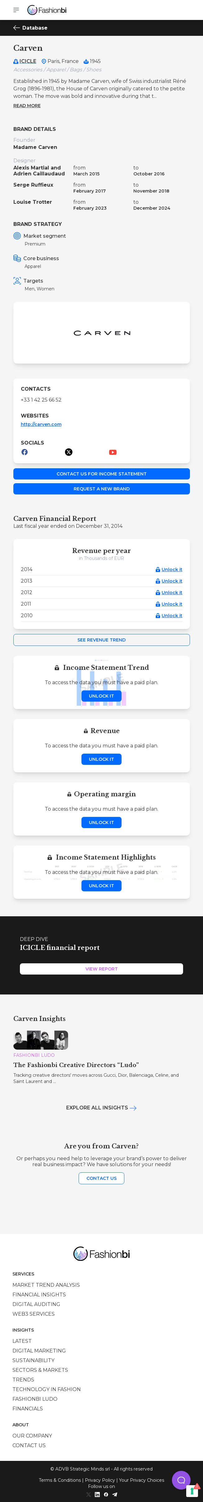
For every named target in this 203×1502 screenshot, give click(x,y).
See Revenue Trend (101, 640)
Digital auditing (36, 1304)
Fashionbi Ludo (35, 1399)
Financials (27, 1409)
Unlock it (172, 569)
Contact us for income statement (102, 474)
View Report (101, 969)
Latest (22, 1341)
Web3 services (33, 1314)
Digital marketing (39, 1351)
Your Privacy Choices (141, 1480)
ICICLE (28, 61)
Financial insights (39, 1295)
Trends (23, 1380)
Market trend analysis (46, 1285)
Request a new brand (102, 489)
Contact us (101, 1178)
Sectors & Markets (40, 1370)
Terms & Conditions (60, 1480)
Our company (32, 1436)
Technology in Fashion (46, 1389)
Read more (27, 105)
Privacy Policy (100, 1480)
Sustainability (33, 1360)
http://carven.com (41, 424)
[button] (181, 1480)
